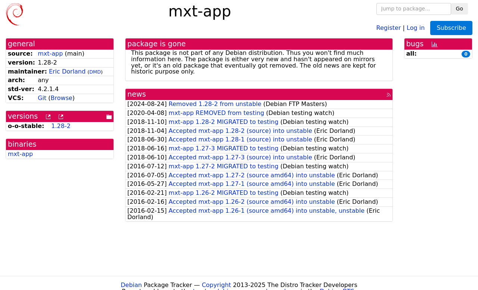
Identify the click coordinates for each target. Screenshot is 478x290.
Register (388, 27)
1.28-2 (61, 126)
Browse (61, 98)
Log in (416, 27)
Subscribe (451, 27)
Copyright (216, 285)
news (136, 94)
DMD (95, 72)
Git (42, 98)
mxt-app (50, 53)
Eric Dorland (67, 71)
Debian (131, 285)
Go (459, 9)
